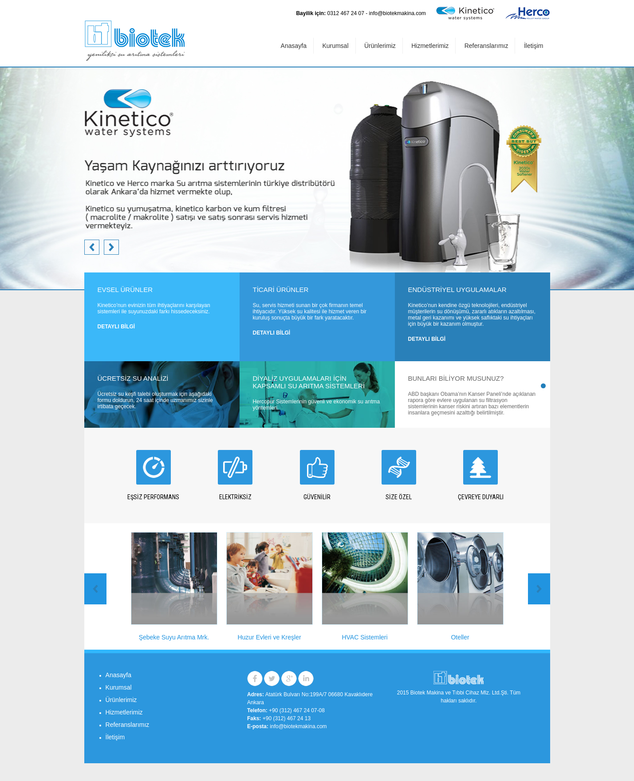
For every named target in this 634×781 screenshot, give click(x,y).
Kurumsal (335, 45)
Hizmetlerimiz (430, 45)
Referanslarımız (486, 45)
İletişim (533, 45)
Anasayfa (294, 45)
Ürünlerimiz (380, 45)
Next (91, 247)
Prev (111, 247)
